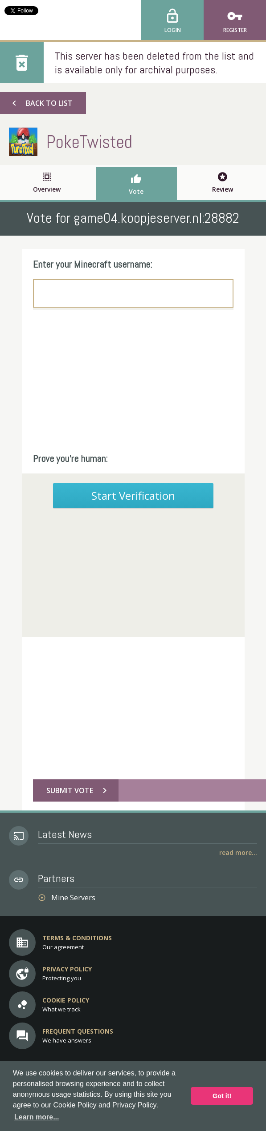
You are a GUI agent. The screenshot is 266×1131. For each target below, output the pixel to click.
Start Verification (133, 495)
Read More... (238, 852)
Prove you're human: (70, 458)
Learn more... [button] (36, 1117)
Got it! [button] (222, 1095)
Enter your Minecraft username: (92, 264)
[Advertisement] (133, 381)
